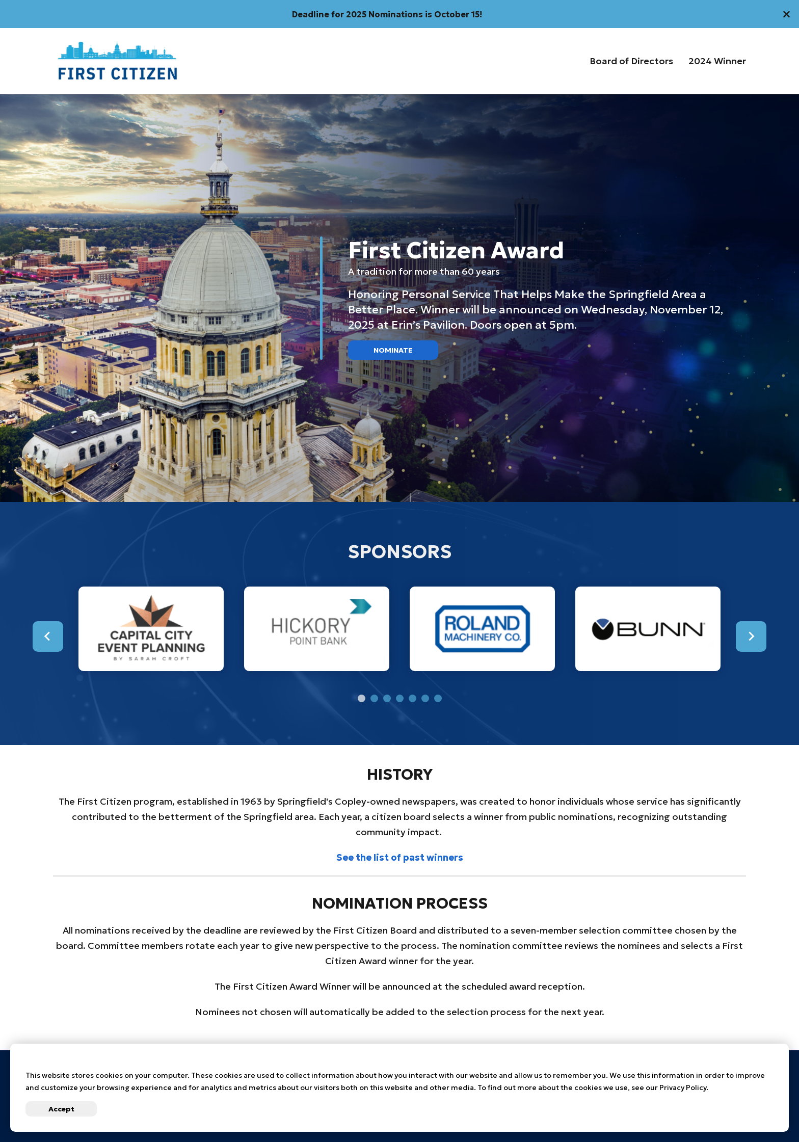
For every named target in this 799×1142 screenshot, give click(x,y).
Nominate (393, 350)
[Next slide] (751, 636)
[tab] (361, 698)
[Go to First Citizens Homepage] (117, 61)
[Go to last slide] (48, 636)
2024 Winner (717, 61)
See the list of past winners (399, 857)
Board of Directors (631, 61)
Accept (61, 1108)
